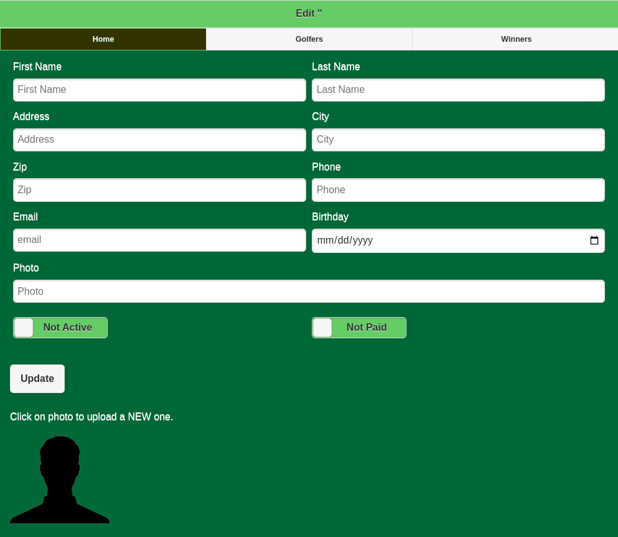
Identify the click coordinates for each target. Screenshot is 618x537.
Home (104, 39)
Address (159, 131)
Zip (159, 181)
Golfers (309, 39)
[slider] (23, 327)
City (458, 131)
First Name (159, 81)
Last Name (458, 81)
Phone (458, 181)
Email (159, 231)
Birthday (458, 232)
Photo (309, 282)
